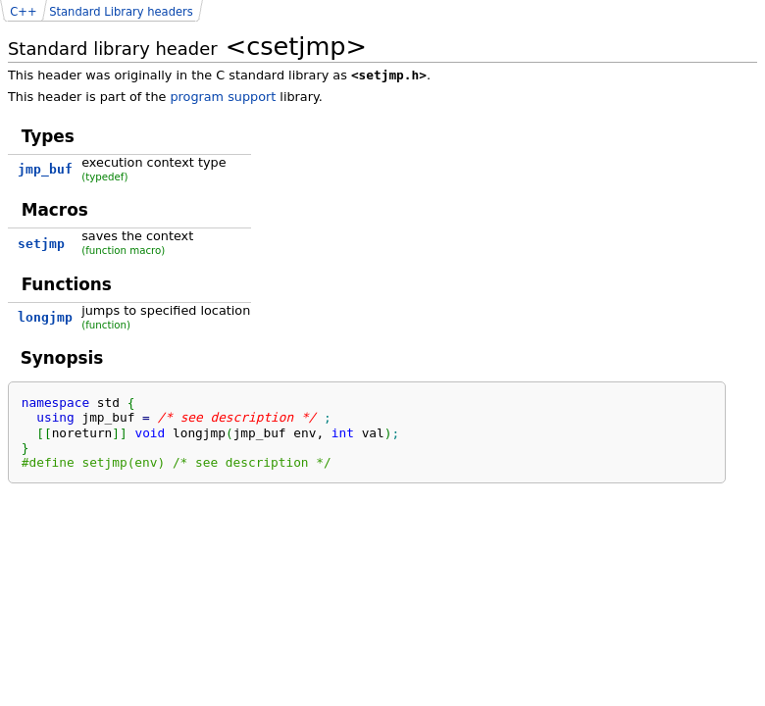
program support (223, 96)
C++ (23, 12)
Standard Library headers (121, 12)
